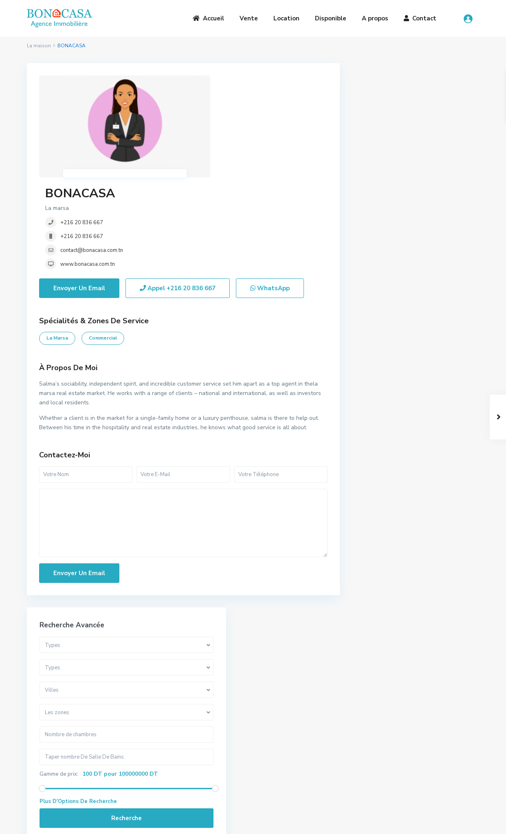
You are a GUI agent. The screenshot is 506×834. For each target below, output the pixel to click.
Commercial (103, 251)
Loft (370, 418)
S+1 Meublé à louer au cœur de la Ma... (437, 583)
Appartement (382, 363)
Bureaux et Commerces (395, 455)
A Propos (155, 735)
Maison (374, 473)
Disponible (330, 18)
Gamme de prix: (384, 230)
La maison (39, 45)
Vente (249, 18)
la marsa (57, 251)
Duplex (374, 382)
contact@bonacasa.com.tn (236, 140)
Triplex (374, 400)
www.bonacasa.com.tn (232, 154)
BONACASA (224, 83)
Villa (370, 345)
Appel (178, 201)
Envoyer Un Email (79, 201)
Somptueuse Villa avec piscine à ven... (438, 550)
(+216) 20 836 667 (294, 756)
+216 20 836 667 (226, 112)
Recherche (415, 277)
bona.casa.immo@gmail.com (306, 768)
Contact (420, 18)
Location (286, 18)
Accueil (208, 18)
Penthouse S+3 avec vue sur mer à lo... (436, 621)
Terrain (374, 437)
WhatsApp (270, 201)
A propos (375, 18)
